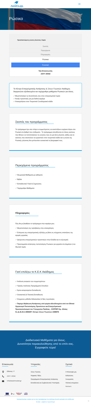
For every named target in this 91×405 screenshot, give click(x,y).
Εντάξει (38, 402)
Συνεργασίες (69, 379)
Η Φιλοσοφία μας (71, 372)
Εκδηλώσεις (69, 376)
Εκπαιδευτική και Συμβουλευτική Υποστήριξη (45, 383)
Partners (68, 386)
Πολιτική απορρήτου (72, 383)
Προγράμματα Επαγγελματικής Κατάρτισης (44, 379)
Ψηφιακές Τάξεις (36, 376)
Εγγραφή (45, 65)
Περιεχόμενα (45, 50)
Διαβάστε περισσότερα (48, 402)
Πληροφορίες (45, 54)
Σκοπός (45, 46)
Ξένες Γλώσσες (36, 372)
